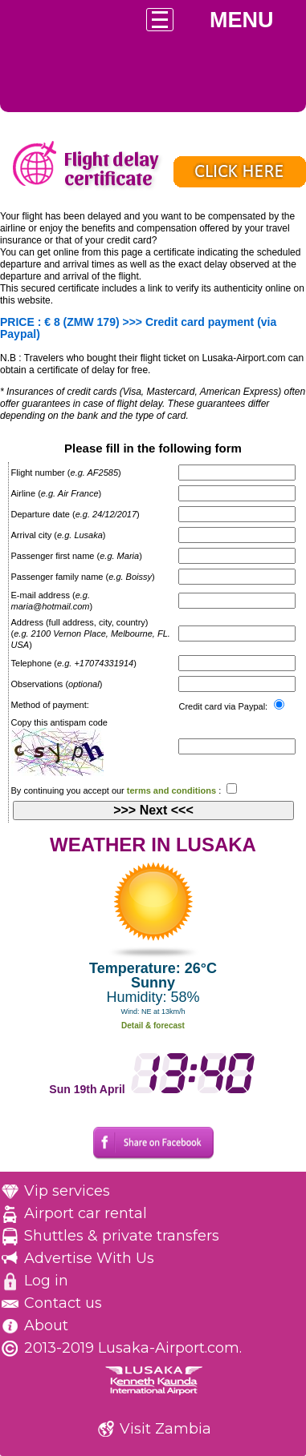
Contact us (63, 1303)
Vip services (67, 1191)
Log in (46, 1280)
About (46, 1325)
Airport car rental (85, 1213)
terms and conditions (171, 790)
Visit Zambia (165, 1429)
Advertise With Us (89, 1258)
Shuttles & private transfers (121, 1236)
